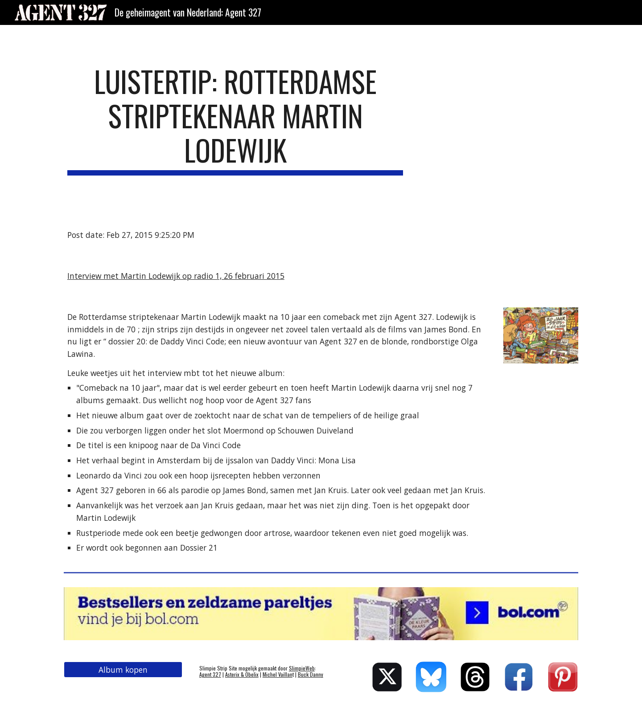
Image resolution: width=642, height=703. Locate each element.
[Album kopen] (123, 670)
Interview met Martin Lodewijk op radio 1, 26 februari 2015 (175, 275)
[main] (235, 120)
